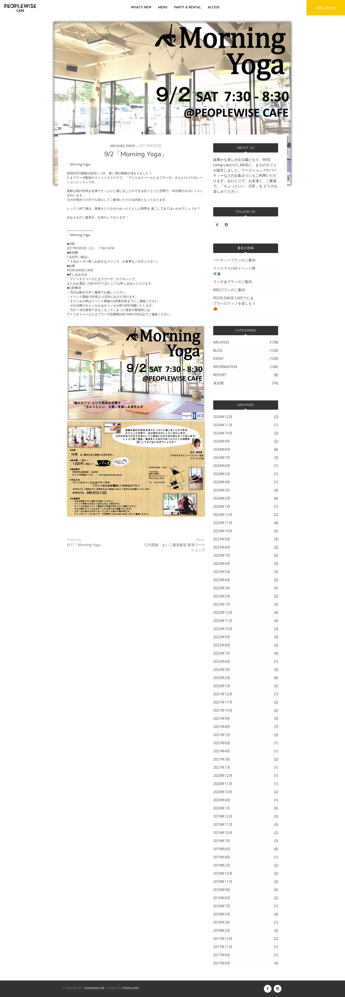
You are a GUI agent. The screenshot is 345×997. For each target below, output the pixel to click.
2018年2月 (221, 930)
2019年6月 (221, 848)
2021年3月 (221, 759)
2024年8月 (221, 449)
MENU (162, 7)
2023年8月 (221, 547)
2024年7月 (221, 457)
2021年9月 (221, 718)
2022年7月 (221, 653)
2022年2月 (221, 677)
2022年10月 (222, 628)
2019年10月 (222, 832)
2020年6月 (221, 800)
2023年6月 (221, 563)
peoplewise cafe (95, 988)
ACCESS (214, 7)
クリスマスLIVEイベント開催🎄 (234, 271)
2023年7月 (221, 555)
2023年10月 (222, 530)
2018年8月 (221, 897)
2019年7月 (221, 840)
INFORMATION (225, 366)
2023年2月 (221, 596)
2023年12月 (222, 514)
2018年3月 (221, 922)
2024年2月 (221, 498)
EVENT (130, 146)
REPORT (219, 374)
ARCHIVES (117, 146)
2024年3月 (221, 490)
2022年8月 (221, 645)
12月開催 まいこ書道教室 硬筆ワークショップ (174, 547)
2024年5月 (221, 473)
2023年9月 (221, 539)
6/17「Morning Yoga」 (85, 544)
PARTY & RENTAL (187, 7)
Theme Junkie (130, 988)
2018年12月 (222, 873)
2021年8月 (221, 726)
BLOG (218, 350)
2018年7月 (221, 906)
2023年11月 (222, 522)
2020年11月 (222, 783)
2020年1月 (221, 808)
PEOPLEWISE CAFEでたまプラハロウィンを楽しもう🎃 (234, 303)
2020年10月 (222, 791)
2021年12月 (222, 694)
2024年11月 (222, 424)
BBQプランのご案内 (229, 289)
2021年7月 (221, 734)
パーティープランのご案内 (234, 260)
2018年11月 (222, 881)
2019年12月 (222, 816)
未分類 (218, 383)
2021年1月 (221, 767)
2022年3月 (221, 669)
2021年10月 (222, 710)
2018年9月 (221, 889)
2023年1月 (221, 604)
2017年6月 (221, 963)
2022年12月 (222, 612)
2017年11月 (222, 946)
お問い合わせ (325, 7)
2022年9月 (221, 636)
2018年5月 (221, 914)
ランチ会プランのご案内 (232, 281)
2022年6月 (221, 661)
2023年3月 (221, 588)
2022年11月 (222, 620)
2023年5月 (221, 571)
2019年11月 (222, 824)
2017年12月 (222, 938)
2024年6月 (221, 465)
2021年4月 (221, 751)
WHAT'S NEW (141, 7)
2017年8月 (221, 954)
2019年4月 (221, 857)
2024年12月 (222, 416)
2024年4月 (221, 482)
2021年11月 (222, 702)
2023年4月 (221, 579)
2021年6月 (221, 742)
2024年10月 (222, 433)
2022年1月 (221, 685)
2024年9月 (221, 441)
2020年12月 (222, 775)
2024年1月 (221, 506)
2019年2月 (221, 865)
